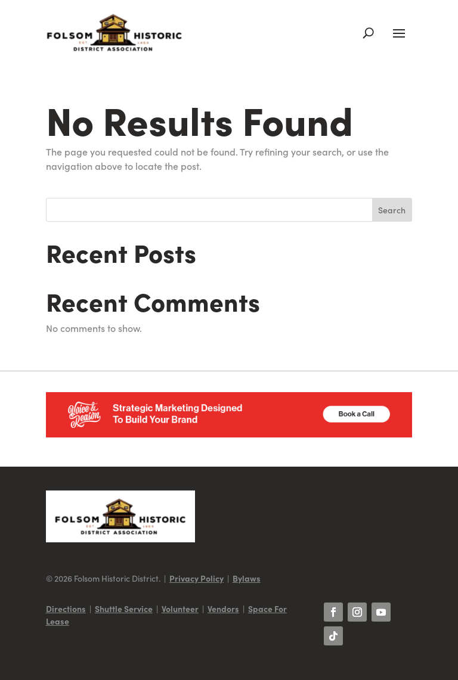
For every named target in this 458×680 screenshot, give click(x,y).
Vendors (223, 608)
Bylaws (247, 578)
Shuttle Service (124, 608)
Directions (66, 608)
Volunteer (180, 608)
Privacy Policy (196, 578)
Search (392, 210)
